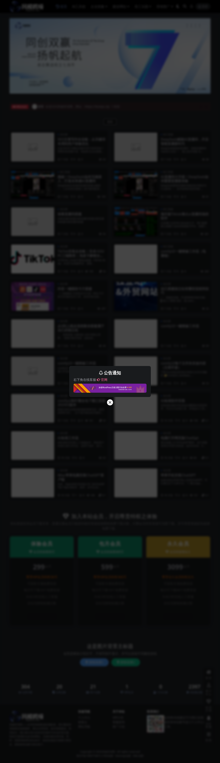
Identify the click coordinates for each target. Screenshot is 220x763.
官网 (102, 379)
